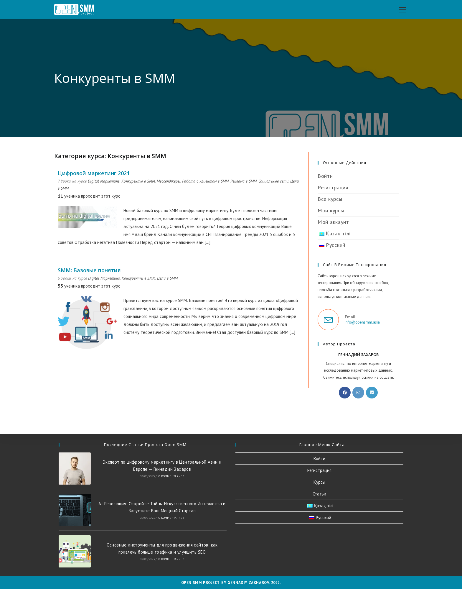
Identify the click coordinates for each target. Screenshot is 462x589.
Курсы (319, 482)
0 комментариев (171, 476)
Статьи (319, 494)
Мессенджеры (168, 181)
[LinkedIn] (372, 392)
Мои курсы (331, 210)
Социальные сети (273, 181)
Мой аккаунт (333, 222)
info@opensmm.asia (362, 322)
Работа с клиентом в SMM (205, 181)
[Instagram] (358, 392)
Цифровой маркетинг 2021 (94, 173)
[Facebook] (345, 392)
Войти (325, 176)
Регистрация (333, 187)
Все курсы (330, 199)
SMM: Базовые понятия (89, 270)
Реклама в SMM (243, 181)
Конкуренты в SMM (138, 181)
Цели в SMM (167, 278)
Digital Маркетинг (104, 181)
